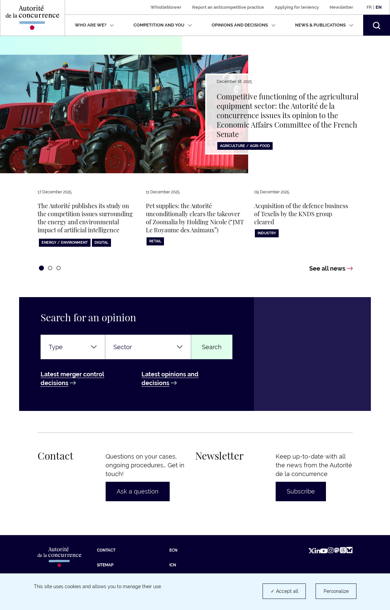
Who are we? (94, 25)
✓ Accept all (284, 591)
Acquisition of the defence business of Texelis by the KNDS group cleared (301, 214)
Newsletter (341, 7)
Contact (106, 550)
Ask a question (138, 491)
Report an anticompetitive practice (228, 7)
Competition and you (162, 25)
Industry (267, 233)
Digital (101, 242)
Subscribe (301, 491)
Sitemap (105, 565)
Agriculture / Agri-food (245, 146)
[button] (376, 25)
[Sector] (147, 347)
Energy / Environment (65, 242)
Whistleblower (166, 7)
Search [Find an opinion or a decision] (212, 346)
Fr (369, 7)
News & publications (324, 25)
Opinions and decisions (244, 25)
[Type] (73, 347)
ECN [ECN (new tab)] (173, 550)
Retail (155, 241)
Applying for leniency (297, 7)
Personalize (336, 591)
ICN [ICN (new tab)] (172, 565)
